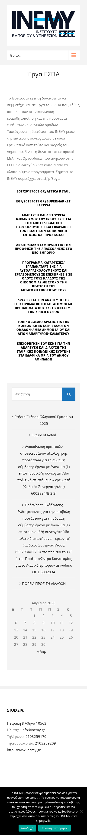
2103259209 (45, 743)
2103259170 (36, 736)
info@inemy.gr (33, 729)
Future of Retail (44, 435)
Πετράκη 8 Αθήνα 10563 (26, 723)
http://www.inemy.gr (24, 750)
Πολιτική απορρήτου (54, 828)
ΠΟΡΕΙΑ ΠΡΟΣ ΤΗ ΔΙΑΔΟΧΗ (44, 583)
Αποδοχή (27, 828)
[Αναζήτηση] (37, 394)
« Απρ (41, 651)
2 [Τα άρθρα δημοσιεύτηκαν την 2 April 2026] (43, 615)
